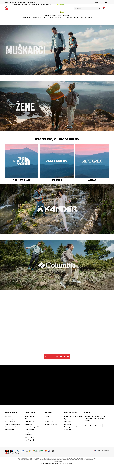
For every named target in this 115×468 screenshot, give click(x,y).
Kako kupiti (8, 416)
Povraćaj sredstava (30, 432)
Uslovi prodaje (29, 419)
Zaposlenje (48, 419)
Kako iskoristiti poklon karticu (13, 427)
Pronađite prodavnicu (51, 424)
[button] (87, 8)
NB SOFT (60, 463)
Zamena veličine (29, 429)
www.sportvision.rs (49, 463)
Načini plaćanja (9, 419)
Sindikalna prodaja (50, 421)
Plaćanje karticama (10, 421)
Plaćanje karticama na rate (12, 424)
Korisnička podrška (30, 424)
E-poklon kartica (69, 419)
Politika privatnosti (30, 421)
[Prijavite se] (103, 8)
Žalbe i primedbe (29, 437)
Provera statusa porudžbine (33, 427)
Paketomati (67, 424)
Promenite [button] (105, 450)
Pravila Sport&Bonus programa (73, 416)
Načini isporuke (9, 429)
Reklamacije (28, 434)
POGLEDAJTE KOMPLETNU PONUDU (57, 356)
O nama (47, 416)
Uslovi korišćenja (29, 416)
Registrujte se (104, 2)
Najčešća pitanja (29, 440)
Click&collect (68, 421)
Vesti (46, 427)
